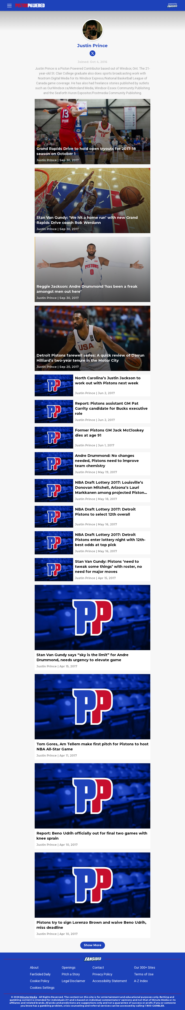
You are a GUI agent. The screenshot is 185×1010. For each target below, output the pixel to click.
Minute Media (28, 997)
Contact (98, 967)
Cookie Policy (39, 981)
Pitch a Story (71, 974)
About (34, 967)
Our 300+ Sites (144, 967)
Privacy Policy (102, 974)
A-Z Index (141, 981)
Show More (92, 945)
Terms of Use (144, 974)
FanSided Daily (40, 974)
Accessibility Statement (109, 981)
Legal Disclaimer (73, 981)
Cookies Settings (42, 988)
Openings (69, 967)
